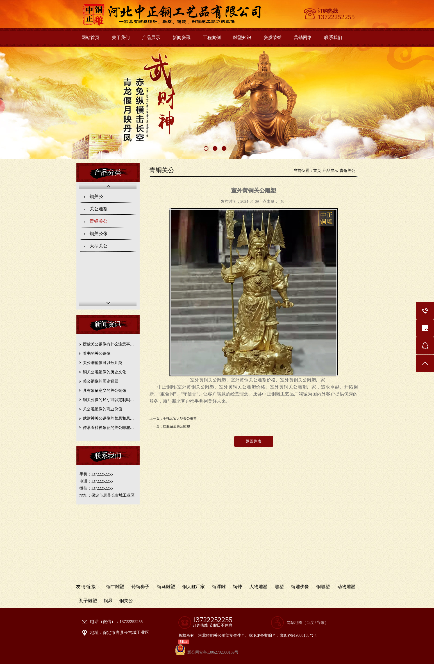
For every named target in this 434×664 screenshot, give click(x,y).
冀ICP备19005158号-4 (298, 635)
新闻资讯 (181, 37)
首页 (317, 171)
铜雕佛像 (300, 586)
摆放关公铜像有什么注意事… (108, 344)
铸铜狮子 (140, 586)
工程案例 (212, 37)
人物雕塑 (258, 586)
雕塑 (279, 586)
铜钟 (237, 586)
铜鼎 (108, 600)
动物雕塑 (346, 586)
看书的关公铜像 (96, 353)
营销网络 (303, 37)
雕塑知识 (242, 37)
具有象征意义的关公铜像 (104, 390)
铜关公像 (99, 233)
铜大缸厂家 (193, 586)
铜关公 (96, 196)
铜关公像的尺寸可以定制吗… (108, 400)
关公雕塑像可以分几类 (102, 363)
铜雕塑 (323, 586)
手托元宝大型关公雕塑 (180, 418)
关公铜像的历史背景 (100, 381)
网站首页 (90, 37)
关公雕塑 (99, 208)
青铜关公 (99, 221)
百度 (310, 622)
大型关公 (99, 246)
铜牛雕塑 (115, 586)
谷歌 (321, 622)
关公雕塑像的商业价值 (102, 409)
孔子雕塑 (88, 600)
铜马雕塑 (166, 586)
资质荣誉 (272, 37)
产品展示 (151, 37)
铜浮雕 (219, 586)
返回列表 (254, 441)
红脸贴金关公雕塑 (176, 426)
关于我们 (121, 37)
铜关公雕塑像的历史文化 (104, 372)
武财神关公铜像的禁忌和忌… (108, 418)
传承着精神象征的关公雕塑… (108, 428)
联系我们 (333, 37)
